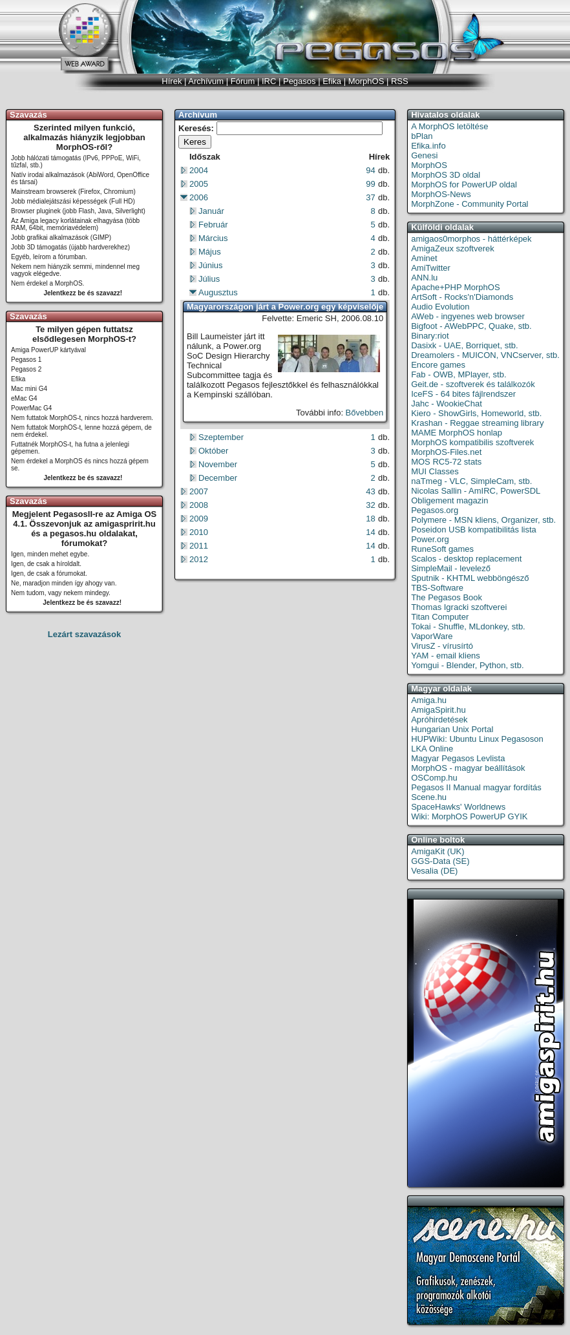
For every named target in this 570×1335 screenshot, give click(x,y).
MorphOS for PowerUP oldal (464, 184)
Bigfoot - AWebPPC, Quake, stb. (471, 326)
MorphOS (429, 165)
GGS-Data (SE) (440, 861)
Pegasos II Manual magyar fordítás (476, 787)
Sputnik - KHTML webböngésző (470, 578)
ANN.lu (424, 277)
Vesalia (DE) (434, 871)
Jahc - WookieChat (446, 403)
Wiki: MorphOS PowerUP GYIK (469, 816)
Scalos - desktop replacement (466, 558)
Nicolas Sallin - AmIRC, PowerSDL (475, 491)
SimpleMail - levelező (451, 568)
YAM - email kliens (445, 655)
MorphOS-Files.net (446, 452)
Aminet (424, 258)
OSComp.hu (434, 778)
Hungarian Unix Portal (452, 729)
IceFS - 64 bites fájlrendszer (463, 394)
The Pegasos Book (446, 597)
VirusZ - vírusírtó (442, 646)
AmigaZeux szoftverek (452, 248)
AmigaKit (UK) (437, 851)
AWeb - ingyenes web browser (468, 316)
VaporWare (431, 636)
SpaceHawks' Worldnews (458, 807)
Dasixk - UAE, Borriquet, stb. (464, 345)
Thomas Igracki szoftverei (459, 607)
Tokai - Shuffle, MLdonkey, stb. (468, 626)
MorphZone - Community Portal (469, 204)
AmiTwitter (430, 268)
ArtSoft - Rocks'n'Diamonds (462, 297)
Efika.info (428, 146)
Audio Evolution (440, 306)
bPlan (421, 136)
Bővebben (365, 412)
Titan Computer (440, 617)
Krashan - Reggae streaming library (477, 423)
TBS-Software (437, 588)
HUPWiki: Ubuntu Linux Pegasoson (477, 739)
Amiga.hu (429, 700)
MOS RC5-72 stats (446, 462)
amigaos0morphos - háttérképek (471, 239)
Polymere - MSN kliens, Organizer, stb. (483, 520)
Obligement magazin (449, 500)
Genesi (424, 155)
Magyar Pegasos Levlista (458, 758)
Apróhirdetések (439, 719)
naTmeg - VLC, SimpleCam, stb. (471, 481)
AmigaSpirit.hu (438, 710)
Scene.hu (429, 797)
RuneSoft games (442, 549)
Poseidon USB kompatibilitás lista (473, 529)
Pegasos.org (434, 510)
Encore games (438, 365)
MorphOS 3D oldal (445, 175)
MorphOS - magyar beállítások (468, 768)
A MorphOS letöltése (449, 126)
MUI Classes (435, 471)
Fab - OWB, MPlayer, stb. (458, 374)
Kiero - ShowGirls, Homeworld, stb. (476, 413)
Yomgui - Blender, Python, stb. (467, 665)
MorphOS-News (440, 194)
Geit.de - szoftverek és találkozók (472, 384)
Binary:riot (430, 336)
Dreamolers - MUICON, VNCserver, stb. (485, 355)
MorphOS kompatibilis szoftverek (472, 442)
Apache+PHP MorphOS (455, 287)
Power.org (430, 539)
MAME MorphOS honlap (456, 432)
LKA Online (432, 748)
